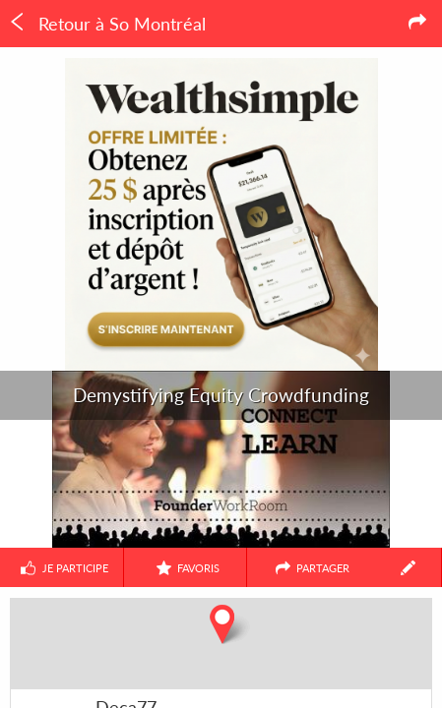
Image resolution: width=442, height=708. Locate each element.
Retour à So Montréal (107, 23)
